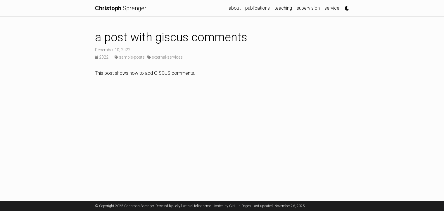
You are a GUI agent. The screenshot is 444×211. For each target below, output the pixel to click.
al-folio (196, 206)
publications (257, 8)
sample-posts (130, 57)
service (331, 8)
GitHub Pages (240, 206)
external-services (165, 57)
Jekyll (178, 206)
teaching (283, 8)
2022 (102, 57)
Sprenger (120, 8)
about (235, 8)
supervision (308, 8)
